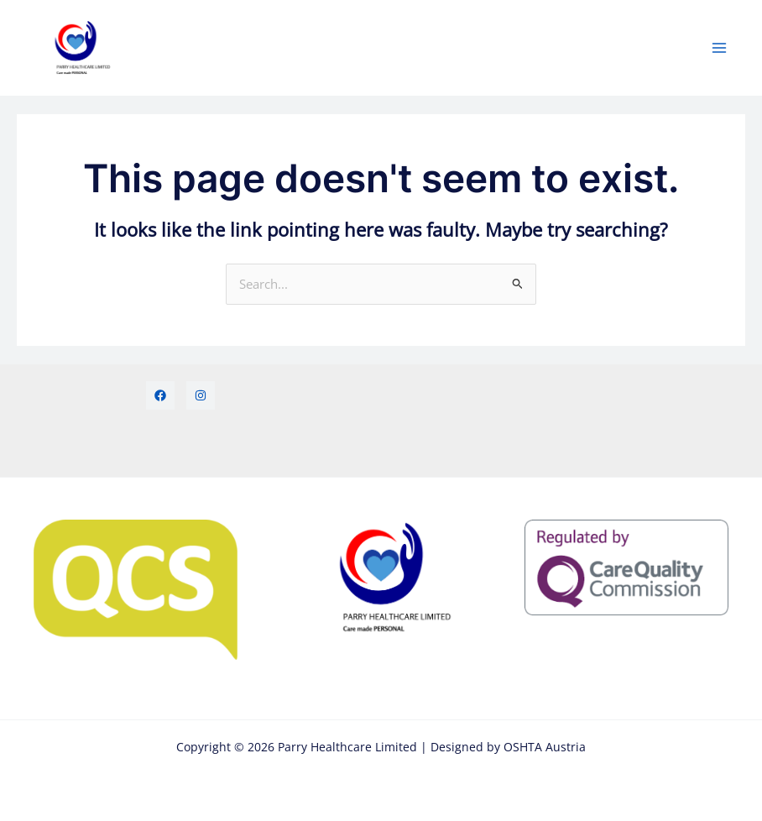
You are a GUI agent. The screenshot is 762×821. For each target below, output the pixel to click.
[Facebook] (160, 395)
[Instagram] (200, 395)
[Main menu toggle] (719, 47)
